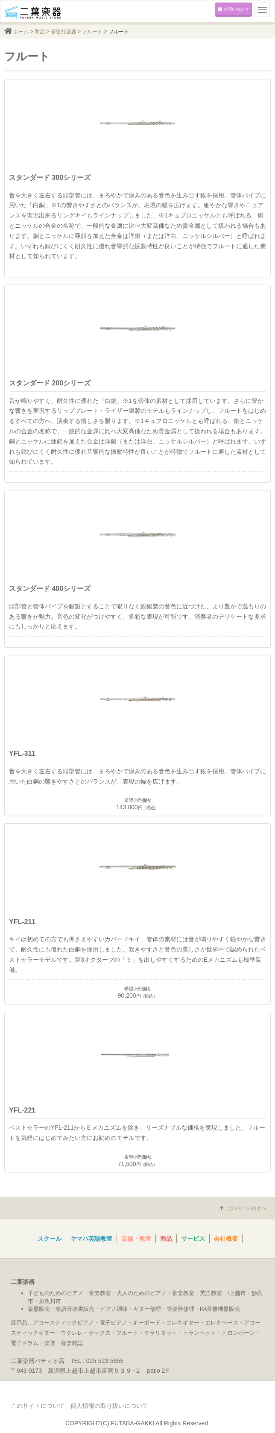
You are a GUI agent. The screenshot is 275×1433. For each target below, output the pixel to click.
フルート (92, 32)
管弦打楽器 (63, 32)
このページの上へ (242, 1208)
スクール (49, 1238)
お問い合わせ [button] (233, 9)
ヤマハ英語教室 (91, 1238)
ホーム (21, 32)
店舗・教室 (136, 1238)
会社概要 (226, 1238)
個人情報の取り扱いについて (109, 1405)
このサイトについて (37, 1405)
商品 (40, 32)
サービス (193, 1238)
